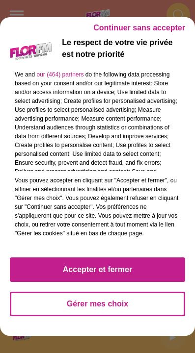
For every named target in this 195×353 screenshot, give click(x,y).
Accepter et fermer (97, 269)
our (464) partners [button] (60, 74)
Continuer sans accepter (139, 28)
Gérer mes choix (97, 304)
